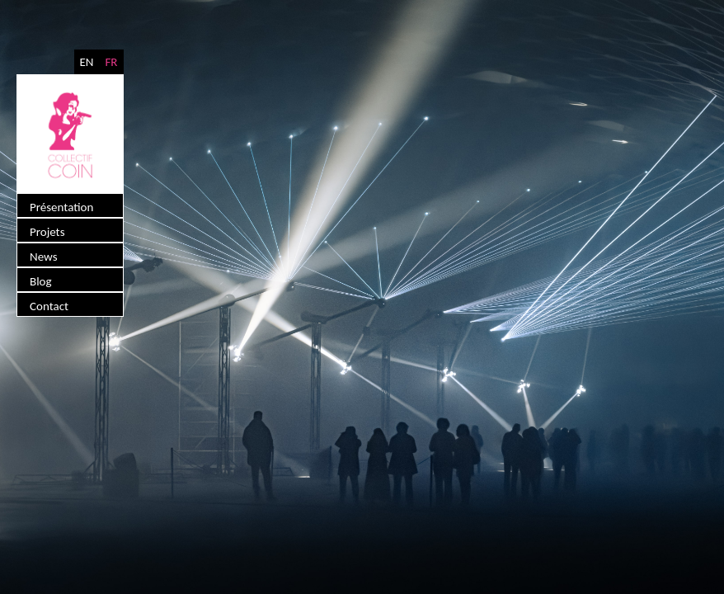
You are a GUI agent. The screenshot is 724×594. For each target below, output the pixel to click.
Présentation (61, 207)
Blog (41, 281)
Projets (47, 231)
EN (86, 61)
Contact (49, 306)
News (44, 256)
